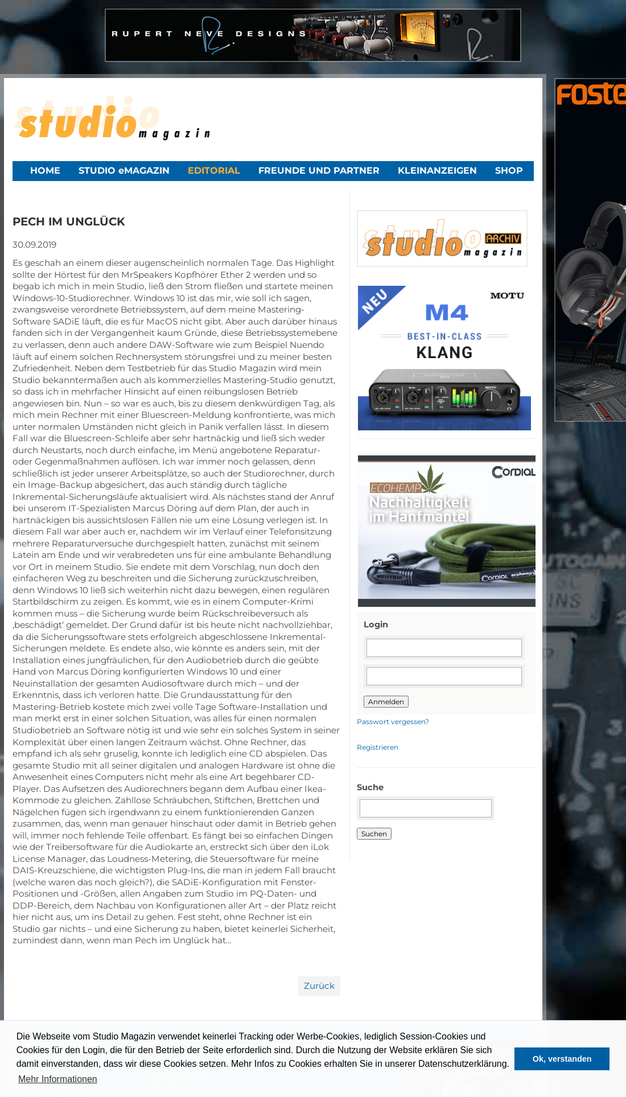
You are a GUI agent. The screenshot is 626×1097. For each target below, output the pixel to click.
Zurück (319, 985)
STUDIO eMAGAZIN (124, 170)
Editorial (214, 170)
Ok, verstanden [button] (562, 1058)
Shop (509, 170)
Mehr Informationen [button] (57, 1079)
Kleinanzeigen (437, 170)
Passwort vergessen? (393, 721)
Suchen (374, 833)
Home (45, 170)
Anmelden (386, 701)
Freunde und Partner (319, 170)
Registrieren (377, 747)
